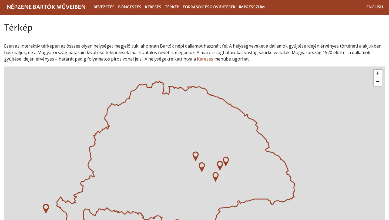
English (374, 7)
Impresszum (252, 7)
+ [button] (378, 74)
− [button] (378, 82)
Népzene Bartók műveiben (45, 7)
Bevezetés (104, 7)
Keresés (153, 7)
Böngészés (129, 7)
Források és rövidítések (209, 7)
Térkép (172, 7)
